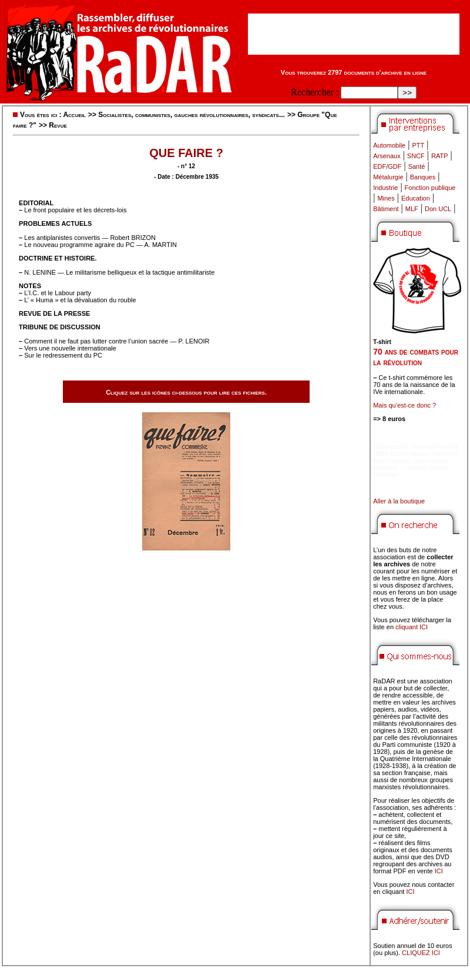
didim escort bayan (400, 453)
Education (415, 198)
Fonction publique (430, 187)
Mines (385, 198)
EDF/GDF (387, 166)
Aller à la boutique (399, 501)
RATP (439, 155)
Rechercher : (314, 92)
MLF (411, 208)
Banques (422, 177)
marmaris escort (435, 446)
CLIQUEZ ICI (421, 952)
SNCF (416, 155)
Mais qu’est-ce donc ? (404, 405)
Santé (416, 166)
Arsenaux (386, 155)
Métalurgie (388, 177)
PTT (418, 145)
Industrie (385, 187)
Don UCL (438, 208)
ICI (439, 870)
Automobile (389, 145)
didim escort (390, 446)
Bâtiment (385, 208)
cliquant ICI (411, 626)
